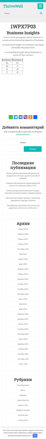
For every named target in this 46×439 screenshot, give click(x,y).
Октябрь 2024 (23, 289)
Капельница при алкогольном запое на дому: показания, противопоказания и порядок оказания (23, 191)
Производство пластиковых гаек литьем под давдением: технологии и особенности (23, 206)
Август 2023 (22, 339)
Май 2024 (23, 304)
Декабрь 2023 (23, 319)
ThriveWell (13, 6)
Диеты (23, 390)
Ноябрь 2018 (23, 349)
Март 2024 (23, 309)
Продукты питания (23, 410)
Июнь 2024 (23, 299)
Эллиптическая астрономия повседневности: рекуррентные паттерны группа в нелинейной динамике (23, 175)
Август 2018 (23, 364)
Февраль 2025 (23, 269)
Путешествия (23, 415)
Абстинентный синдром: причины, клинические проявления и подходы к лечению (23, 199)
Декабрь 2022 (23, 344)
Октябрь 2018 (23, 354)
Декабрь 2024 (23, 279)
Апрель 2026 (23, 229)
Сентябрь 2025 (23, 249)
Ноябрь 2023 (23, 324)
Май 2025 (23, 254)
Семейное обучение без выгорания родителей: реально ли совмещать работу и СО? (23, 184)
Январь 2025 (23, 274)
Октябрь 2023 (23, 329)
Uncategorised (23, 385)
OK (35, 435)
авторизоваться (23, 134)
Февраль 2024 (23, 314)
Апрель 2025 (23, 259)
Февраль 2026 (23, 234)
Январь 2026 (23, 239)
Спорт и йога (23, 420)
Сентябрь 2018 (23, 359)
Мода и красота (23, 400)
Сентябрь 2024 (23, 294)
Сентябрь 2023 (23, 334)
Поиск (41, 12)
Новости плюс (23, 405)
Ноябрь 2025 (23, 244)
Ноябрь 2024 (23, 284)
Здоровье (22, 395)
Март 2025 (23, 264)
